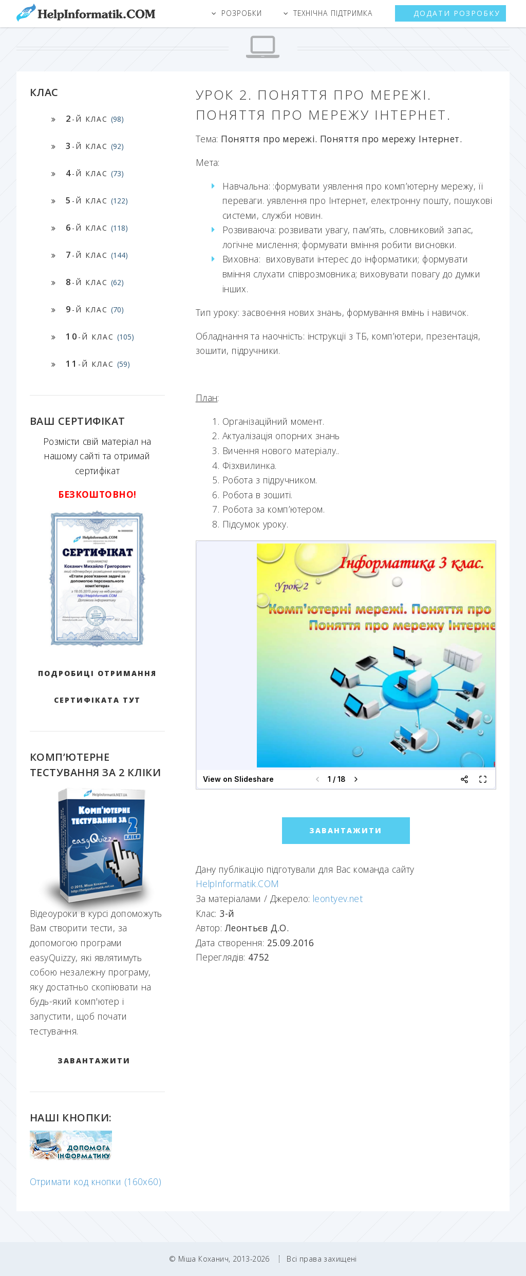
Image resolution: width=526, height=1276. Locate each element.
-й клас (95, 118)
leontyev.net (338, 898)
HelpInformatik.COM (237, 883)
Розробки (241, 13)
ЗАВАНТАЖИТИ (94, 1060)
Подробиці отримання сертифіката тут (97, 686)
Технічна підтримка (332, 13)
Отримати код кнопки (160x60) (95, 1181)
